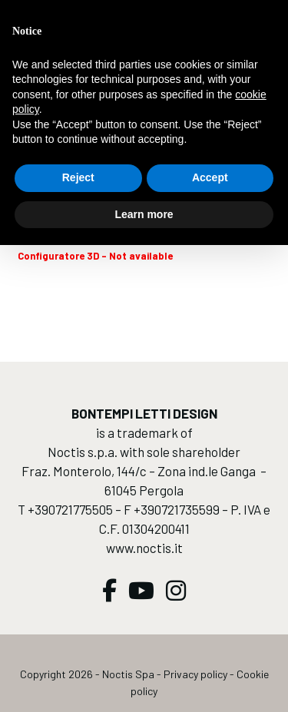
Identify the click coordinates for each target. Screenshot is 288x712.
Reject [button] (78, 177)
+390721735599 (177, 509)
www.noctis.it (144, 547)
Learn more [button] (143, 214)
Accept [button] (210, 177)
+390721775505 (70, 509)
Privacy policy (195, 674)
